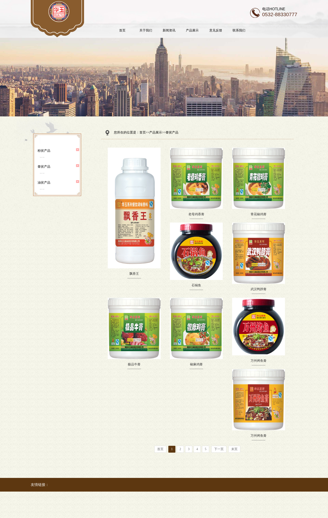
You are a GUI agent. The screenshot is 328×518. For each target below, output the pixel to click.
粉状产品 (44, 150)
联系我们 (249, 30)
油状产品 (44, 182)
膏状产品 (44, 166)
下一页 (219, 449)
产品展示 (203, 30)
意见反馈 (226, 30)
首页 (133, 30)
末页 (234, 449)
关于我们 (156, 30)
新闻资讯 (179, 30)
